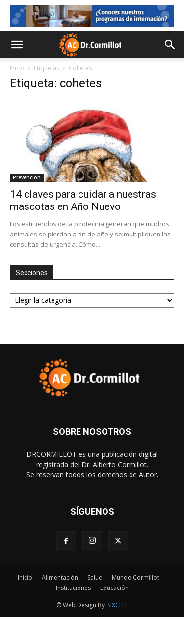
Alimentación (60, 577)
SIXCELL (117, 605)
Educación (114, 588)
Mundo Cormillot (135, 577)
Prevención (27, 177)
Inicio (17, 68)
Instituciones (73, 588)
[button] (16, 44)
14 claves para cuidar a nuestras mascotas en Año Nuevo (83, 200)
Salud (95, 577)
